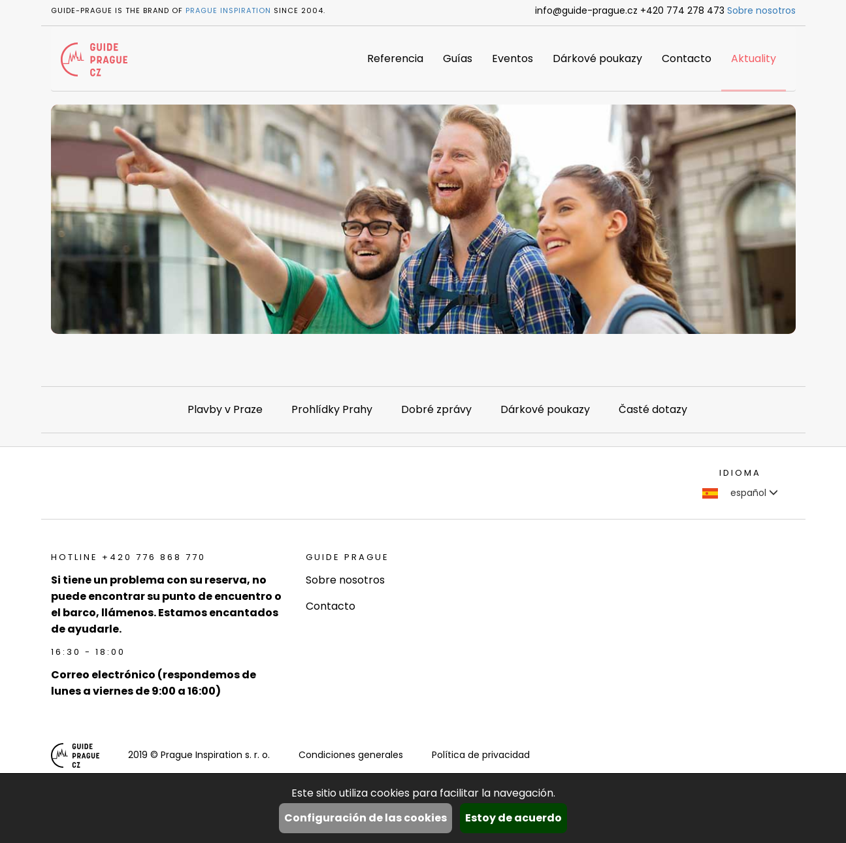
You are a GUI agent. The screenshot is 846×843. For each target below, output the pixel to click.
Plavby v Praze (225, 409)
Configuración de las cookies (365, 817)
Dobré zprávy (436, 409)
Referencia (395, 58)
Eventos (512, 58)
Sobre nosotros (761, 10)
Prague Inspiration (228, 10)
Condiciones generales (351, 754)
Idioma (740, 473)
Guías (457, 58)
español (740, 492)
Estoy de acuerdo (513, 817)
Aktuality (753, 58)
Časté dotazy (653, 409)
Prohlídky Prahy (331, 409)
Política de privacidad (481, 754)
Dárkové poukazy (597, 58)
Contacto (686, 58)
